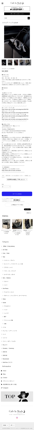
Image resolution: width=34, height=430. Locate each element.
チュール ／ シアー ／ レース (10, 330)
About (4, 370)
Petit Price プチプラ (7, 362)
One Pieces (5, 288)
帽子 (5, 316)
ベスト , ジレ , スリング (10, 271)
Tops (4, 257)
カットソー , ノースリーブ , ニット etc (13, 264)
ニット (4, 334)
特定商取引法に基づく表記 (10, 384)
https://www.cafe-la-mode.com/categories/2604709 (15, 112)
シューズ (6, 313)
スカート (6, 281)
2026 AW (5, 355)
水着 (5, 323)
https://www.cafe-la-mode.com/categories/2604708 (15, 109)
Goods (4, 302)
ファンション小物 (8, 320)
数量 (3, 184)
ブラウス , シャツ (8, 267)
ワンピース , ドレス (9, 292)
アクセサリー (7, 306)
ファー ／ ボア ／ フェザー (9, 341)
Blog (4, 374)
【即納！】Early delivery (9, 246)
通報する (29, 212)
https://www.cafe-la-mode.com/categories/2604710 (15, 116)
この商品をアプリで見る (17, 204)
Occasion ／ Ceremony (8, 348)
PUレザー (5, 345)
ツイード (5, 337)
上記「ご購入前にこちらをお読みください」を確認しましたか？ (16, 176)
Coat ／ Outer (6, 253)
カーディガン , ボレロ (9, 274)
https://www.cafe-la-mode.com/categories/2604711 (15, 119)
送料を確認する (17, 199)
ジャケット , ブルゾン (9, 260)
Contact (5, 377)
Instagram (5, 388)
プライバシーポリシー (8, 381)
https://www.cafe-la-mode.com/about (11, 170)
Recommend (6, 359)
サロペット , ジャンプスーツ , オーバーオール (15, 295)
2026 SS (5, 352)
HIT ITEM (5, 249)
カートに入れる (17, 194)
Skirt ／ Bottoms (7, 278)
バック (5, 309)
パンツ (5, 285)
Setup (4, 299)
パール (4, 327)
